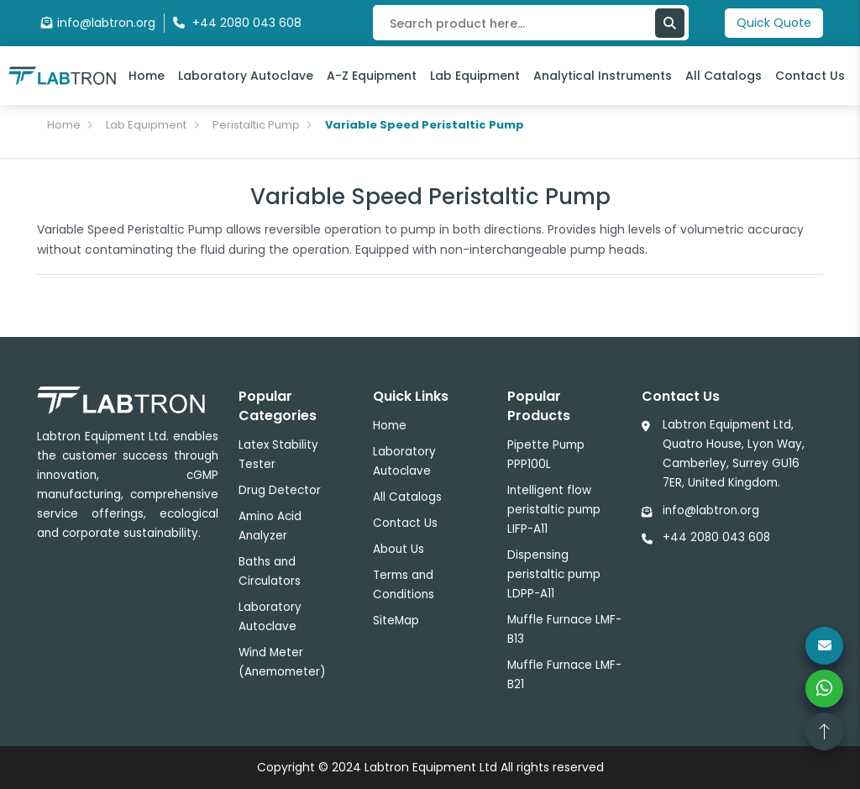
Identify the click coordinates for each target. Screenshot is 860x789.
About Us (398, 549)
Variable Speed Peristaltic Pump (424, 125)
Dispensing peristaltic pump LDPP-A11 (553, 574)
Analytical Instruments (602, 75)
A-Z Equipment (372, 75)
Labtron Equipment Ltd (430, 767)
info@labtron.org (98, 22)
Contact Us (810, 75)
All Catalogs (723, 75)
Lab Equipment (475, 75)
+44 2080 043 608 (716, 537)
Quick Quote (774, 22)
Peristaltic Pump (256, 125)
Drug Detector (280, 490)
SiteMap (396, 621)
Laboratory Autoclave (245, 75)
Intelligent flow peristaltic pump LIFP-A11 (553, 509)
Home (146, 75)
